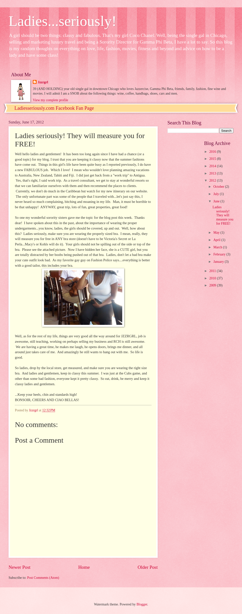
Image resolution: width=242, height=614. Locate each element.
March (218, 247)
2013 (213, 173)
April (217, 240)
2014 (213, 166)
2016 (213, 152)
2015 (213, 159)
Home (84, 567)
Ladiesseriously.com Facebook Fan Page (54, 108)
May (216, 232)
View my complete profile (50, 100)
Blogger (141, 604)
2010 (213, 278)
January (219, 261)
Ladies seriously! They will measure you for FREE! (222, 215)
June (216, 201)
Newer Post (20, 567)
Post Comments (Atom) (43, 578)
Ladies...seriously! (63, 21)
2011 (213, 271)
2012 (213, 180)
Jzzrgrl (43, 82)
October (219, 186)
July (216, 194)
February (219, 254)
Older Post (148, 567)
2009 (213, 285)
